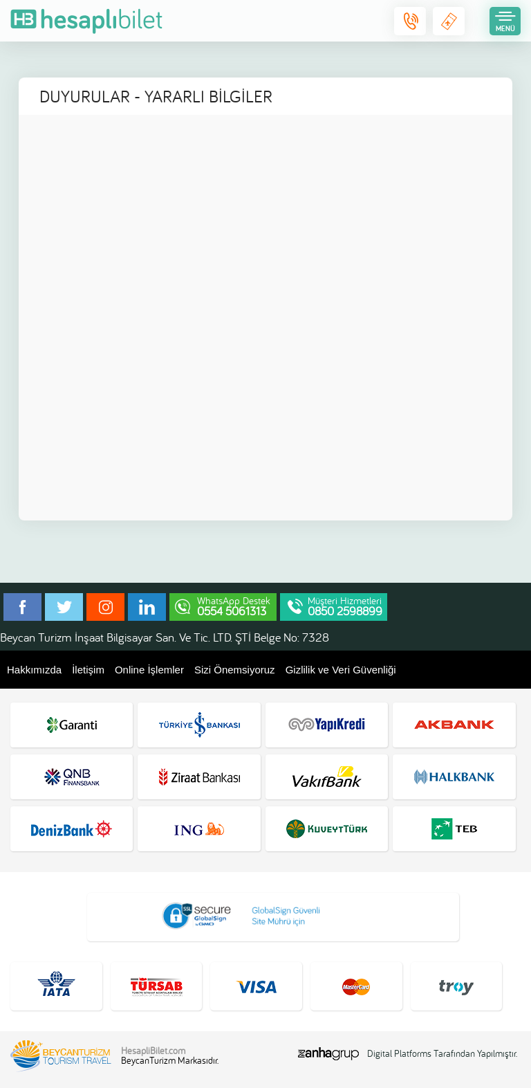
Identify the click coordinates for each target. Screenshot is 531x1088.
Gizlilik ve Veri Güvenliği (341, 670)
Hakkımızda (34, 670)
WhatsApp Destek (233, 606)
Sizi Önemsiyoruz (234, 670)
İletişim (88, 670)
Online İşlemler (149, 670)
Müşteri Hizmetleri (345, 606)
